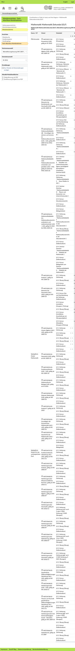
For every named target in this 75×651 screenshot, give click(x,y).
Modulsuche (6, 37)
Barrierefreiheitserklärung (40, 649)
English (65, 2)
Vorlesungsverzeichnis (8, 25)
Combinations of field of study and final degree (43, 17)
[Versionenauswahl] (14, 51)
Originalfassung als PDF (11, 77)
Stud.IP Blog (12, 649)
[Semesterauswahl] (14, 60)
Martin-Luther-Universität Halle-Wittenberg (58, 8)
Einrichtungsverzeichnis (9, 27)
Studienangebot (7, 39)
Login (72, 2)
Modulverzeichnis (7, 29)
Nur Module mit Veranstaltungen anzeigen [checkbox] (14, 69)
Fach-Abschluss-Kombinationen (11, 43)
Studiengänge (6, 41)
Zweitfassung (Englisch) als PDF (13, 79)
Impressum (4, 649)
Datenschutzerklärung (24, 649)
